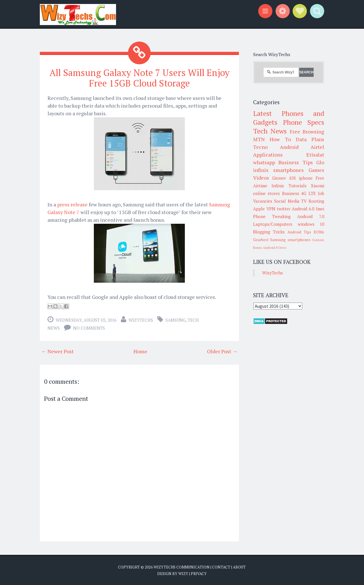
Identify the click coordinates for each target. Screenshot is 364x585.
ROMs (319, 232)
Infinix (278, 185)
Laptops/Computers (272, 224)
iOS (292, 178)
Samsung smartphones (290, 239)
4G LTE (308, 193)
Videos (261, 177)
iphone (306, 178)
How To (280, 139)
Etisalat (315, 154)
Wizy (183, 573)
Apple (259, 209)
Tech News (270, 131)
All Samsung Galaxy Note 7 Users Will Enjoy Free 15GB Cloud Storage (139, 78)
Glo (320, 162)
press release (72, 204)
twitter (283, 209)
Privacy (199, 573)
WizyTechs (141, 320)
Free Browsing (307, 131)
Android (289, 146)
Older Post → (222, 351)
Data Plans (310, 139)
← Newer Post (57, 351)
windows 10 (311, 224)
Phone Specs (303, 122)
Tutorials (298, 185)
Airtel (317, 146)
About (239, 567)
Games (316, 170)
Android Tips (299, 232)
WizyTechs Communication (182, 567)
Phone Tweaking (272, 216)
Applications (268, 154)
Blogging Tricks (269, 232)
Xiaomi (317, 185)
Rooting (316, 201)
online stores (266, 193)
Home (140, 351)
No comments (89, 328)
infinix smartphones (278, 170)
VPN (270, 209)
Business (290, 193)
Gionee (279, 178)
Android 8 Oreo (274, 247)
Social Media (286, 201)
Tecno (260, 146)
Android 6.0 (303, 209)
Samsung (176, 320)
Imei (320, 209)
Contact (221, 567)
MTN (259, 139)
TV (304, 201)
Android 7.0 (310, 216)
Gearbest (261, 239)
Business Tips (295, 162)
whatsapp (264, 162)
